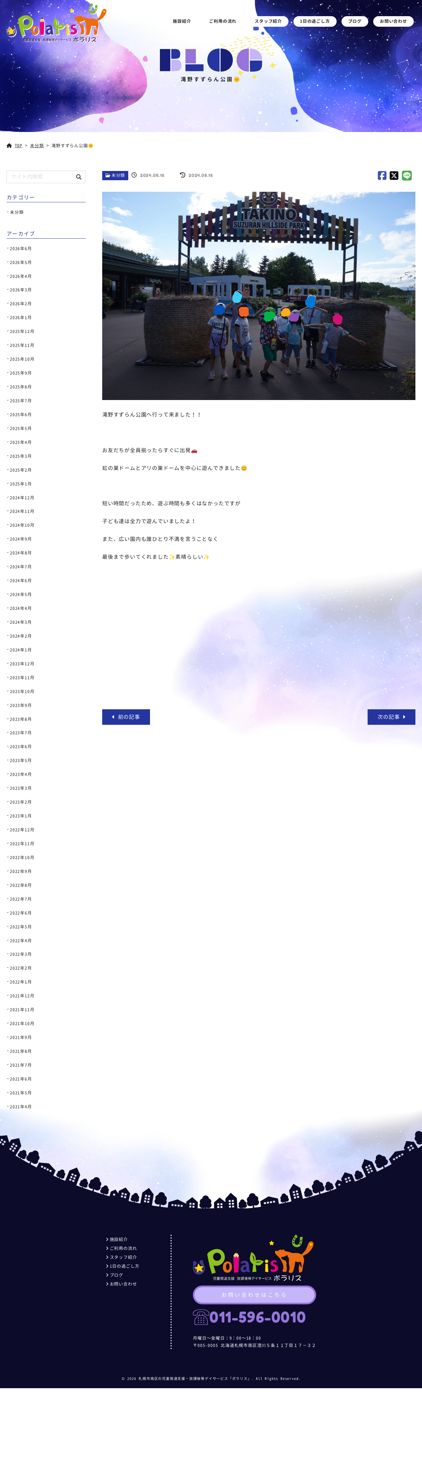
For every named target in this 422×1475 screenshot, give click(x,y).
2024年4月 (21, 608)
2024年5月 (21, 594)
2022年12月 (22, 830)
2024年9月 (21, 539)
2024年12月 (22, 498)
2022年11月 (22, 844)
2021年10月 (22, 1023)
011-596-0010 (253, 1321)
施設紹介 (183, 24)
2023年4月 (21, 774)
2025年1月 (21, 484)
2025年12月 (22, 331)
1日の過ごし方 (317, 24)
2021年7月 (21, 1065)
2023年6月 (21, 747)
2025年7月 (21, 401)
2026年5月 (21, 262)
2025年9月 (21, 373)
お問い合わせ (395, 24)
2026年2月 (21, 304)
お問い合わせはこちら (254, 1299)
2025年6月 (21, 415)
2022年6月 (21, 913)
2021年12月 (22, 996)
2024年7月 (21, 567)
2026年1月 (21, 317)
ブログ (356, 24)
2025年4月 (21, 442)
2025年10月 (22, 359)
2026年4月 (21, 276)
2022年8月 (21, 885)
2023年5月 (21, 760)
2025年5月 (21, 428)
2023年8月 (21, 719)
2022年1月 (21, 982)
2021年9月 (21, 1037)
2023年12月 (22, 664)
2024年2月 (21, 636)
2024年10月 (22, 525)
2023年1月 (21, 816)
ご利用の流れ (224, 24)
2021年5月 (21, 1093)
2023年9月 (21, 705)
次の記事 (391, 717)
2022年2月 (21, 968)
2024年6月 (21, 581)
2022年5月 (21, 927)
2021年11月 (22, 1010)
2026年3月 (21, 290)
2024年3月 (21, 622)
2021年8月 (21, 1051)
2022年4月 (21, 941)
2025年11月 (22, 345)
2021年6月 (21, 1079)
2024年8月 (21, 553)
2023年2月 (21, 802)
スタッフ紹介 (270, 24)
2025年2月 (21, 470)
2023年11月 (22, 678)
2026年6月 (21, 248)
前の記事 (126, 717)
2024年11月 (22, 511)
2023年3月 (21, 788)
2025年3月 (21, 456)
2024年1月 (21, 650)
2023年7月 (21, 733)
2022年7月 (21, 899)
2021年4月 (21, 1107)
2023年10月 (22, 691)
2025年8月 (21, 387)
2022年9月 (21, 871)
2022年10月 (22, 857)
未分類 (118, 175)
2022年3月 (21, 954)
